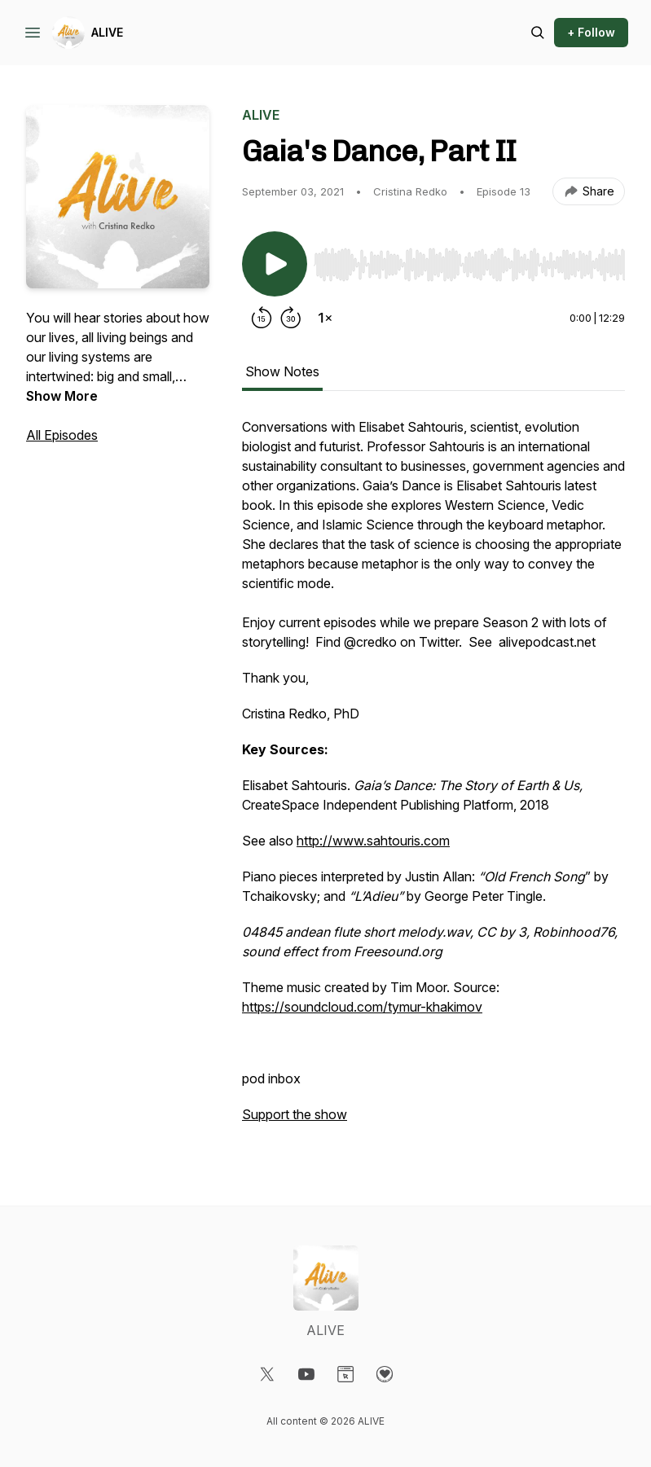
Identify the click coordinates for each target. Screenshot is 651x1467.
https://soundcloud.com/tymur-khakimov (362, 1007)
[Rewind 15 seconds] (261, 317)
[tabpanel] (433, 778)
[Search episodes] (537, 32)
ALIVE (107, 32)
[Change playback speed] (325, 317)
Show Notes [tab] (282, 371)
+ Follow (591, 32)
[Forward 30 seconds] (290, 317)
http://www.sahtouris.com (373, 840)
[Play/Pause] (274, 263)
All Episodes (62, 435)
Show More (62, 396)
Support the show (294, 1114)
